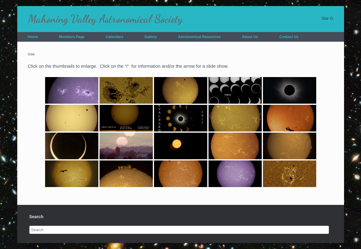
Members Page (72, 37)
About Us (250, 37)
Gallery (151, 37)
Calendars (114, 37)
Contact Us (288, 37)
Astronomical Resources (199, 37)
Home (33, 37)
